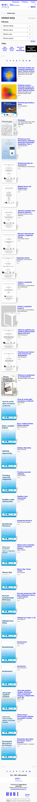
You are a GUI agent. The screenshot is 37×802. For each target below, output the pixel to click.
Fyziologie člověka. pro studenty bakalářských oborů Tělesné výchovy (26, 69)
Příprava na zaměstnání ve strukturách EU (26, 376)
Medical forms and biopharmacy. (24, 187)
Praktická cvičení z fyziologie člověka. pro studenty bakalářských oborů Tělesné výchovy (26, 87)
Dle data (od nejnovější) (31, 48)
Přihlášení (25, 2)
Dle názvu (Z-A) (11, 48)
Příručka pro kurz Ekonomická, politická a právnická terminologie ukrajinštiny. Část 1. (26, 141)
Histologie (21, 120)
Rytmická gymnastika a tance (26, 103)
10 (30, 61)
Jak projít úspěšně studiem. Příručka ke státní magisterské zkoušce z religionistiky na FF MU (25, 694)
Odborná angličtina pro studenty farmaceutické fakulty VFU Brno (26, 331)
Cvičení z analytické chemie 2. (24, 307)
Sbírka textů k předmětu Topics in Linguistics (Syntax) (25, 546)
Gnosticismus (22, 642)
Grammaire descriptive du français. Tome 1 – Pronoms (25, 740)
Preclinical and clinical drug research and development (26, 353)
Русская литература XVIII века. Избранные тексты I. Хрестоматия (26, 595)
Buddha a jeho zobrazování (22, 497)
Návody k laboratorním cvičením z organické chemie (26, 235)
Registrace (15, 2)
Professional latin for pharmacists (25, 164)
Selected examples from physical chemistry (26, 211)
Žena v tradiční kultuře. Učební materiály (25, 424)
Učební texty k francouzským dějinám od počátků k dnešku (25, 716)
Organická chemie (23, 258)
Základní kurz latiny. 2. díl (26, 618)
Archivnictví (21, 666)
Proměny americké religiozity (24, 473)
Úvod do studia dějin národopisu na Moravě (25, 400)
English (33, 2)
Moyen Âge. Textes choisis (24, 570)
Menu (32, 7)
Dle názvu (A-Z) (4, 48)
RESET (33, 41)
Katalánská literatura (24, 520)
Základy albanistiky (24, 448)
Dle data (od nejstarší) (20, 48)
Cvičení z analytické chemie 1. (25, 283)
